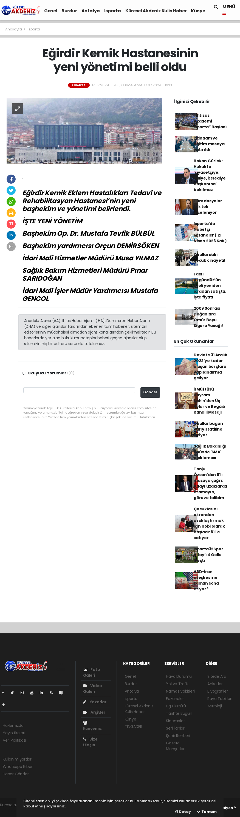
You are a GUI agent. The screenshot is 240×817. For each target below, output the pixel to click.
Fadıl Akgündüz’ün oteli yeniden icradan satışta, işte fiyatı (210, 285)
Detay (183, 811)
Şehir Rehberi (178, 735)
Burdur (69, 11)
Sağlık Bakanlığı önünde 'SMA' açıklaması (210, 451)
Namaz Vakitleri (180, 691)
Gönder (150, 392)
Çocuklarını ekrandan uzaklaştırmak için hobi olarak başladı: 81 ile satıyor (209, 523)
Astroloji (214, 706)
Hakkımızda (13, 725)
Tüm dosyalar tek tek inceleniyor (208, 206)
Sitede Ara (216, 676)
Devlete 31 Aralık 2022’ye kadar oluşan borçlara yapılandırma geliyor (210, 366)
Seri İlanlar (175, 728)
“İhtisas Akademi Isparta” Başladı (210, 121)
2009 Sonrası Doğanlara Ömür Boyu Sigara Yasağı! (208, 317)
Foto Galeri (91, 672)
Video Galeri (92, 688)
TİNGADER (133, 726)
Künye (198, 11)
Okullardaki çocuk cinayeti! (209, 257)
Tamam (207, 811)
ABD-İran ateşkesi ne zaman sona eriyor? (206, 580)
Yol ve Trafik (177, 684)
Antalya (90, 11)
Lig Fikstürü (176, 706)
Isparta (112, 11)
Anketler (214, 684)
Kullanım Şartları (17, 759)
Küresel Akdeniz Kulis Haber (156, 11)
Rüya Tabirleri (219, 698)
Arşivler (94, 712)
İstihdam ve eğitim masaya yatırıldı (209, 143)
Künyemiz (92, 726)
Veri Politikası (14, 740)
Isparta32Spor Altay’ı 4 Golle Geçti (208, 554)
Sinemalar (175, 721)
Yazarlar (94, 702)
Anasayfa (13, 29)
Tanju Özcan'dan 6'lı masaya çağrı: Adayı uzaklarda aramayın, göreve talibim (210, 483)
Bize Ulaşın (90, 742)
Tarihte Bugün (179, 713)
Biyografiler (217, 691)
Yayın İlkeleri (14, 733)
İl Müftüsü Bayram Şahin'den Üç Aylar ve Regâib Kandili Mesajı (209, 400)
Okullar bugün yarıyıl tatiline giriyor (208, 429)
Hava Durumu (179, 676)
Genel (50, 11)
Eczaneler (175, 698)
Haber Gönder (16, 774)
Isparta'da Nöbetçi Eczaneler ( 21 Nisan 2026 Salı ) (210, 232)
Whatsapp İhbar (17, 766)
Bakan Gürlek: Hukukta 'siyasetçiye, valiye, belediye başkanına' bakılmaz (210, 175)
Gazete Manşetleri (175, 745)
